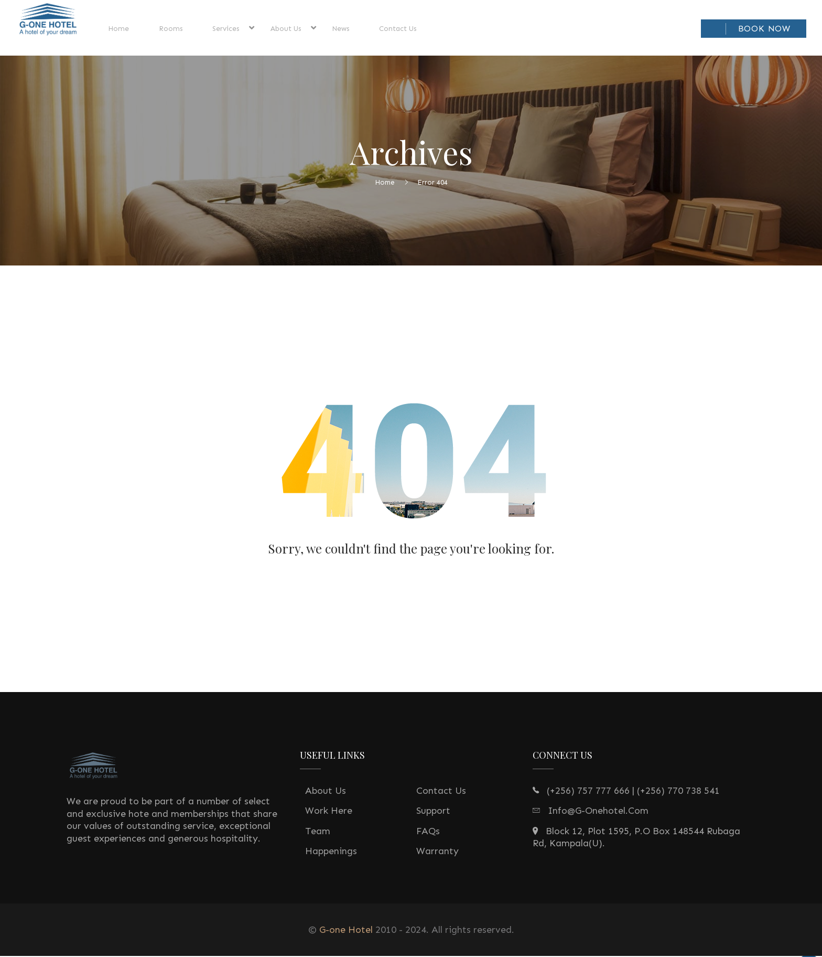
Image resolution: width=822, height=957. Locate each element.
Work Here (328, 812)
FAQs (428, 832)
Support (433, 812)
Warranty (437, 852)
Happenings (331, 852)
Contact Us (441, 792)
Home (385, 183)
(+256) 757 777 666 (588, 792)
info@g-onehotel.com (598, 812)
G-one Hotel (346, 931)
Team (317, 832)
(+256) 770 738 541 (678, 792)
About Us (325, 792)
